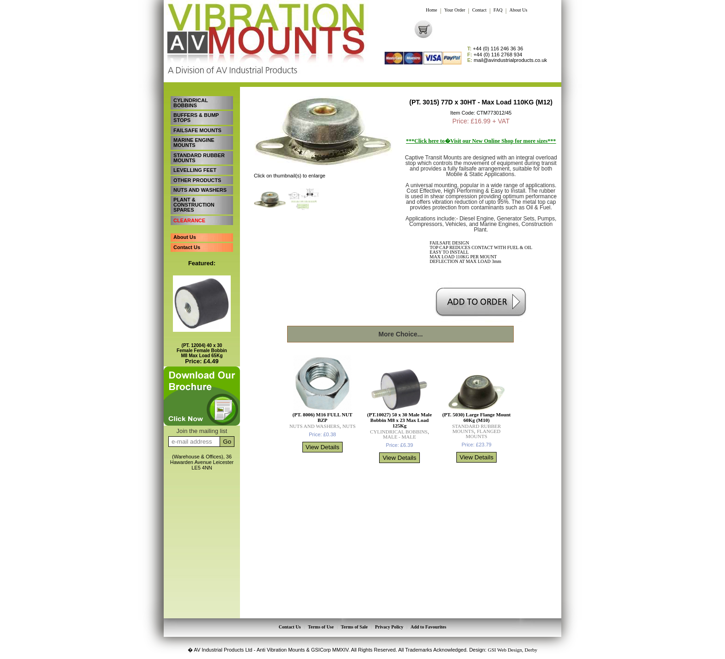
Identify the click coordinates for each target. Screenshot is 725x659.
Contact (479, 10)
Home (431, 10)
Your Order (454, 10)
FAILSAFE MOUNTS (197, 128)
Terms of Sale (354, 626)
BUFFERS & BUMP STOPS (195, 116)
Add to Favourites (427, 626)
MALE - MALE (399, 436)
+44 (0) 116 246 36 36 (495, 48)
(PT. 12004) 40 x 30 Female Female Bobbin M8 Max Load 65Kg (202, 342)
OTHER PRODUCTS (197, 175)
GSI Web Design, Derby (512, 649)
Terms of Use (321, 626)
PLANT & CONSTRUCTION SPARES (193, 199)
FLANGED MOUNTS (483, 433)
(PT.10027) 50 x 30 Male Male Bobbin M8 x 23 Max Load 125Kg (399, 420)
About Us (519, 10)
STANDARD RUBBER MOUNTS (198, 154)
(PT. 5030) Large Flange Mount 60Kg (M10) (476, 417)
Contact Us (186, 239)
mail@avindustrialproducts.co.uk (507, 60)
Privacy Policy (389, 626)
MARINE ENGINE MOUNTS (193, 140)
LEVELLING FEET (194, 166)
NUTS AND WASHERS (199, 185)
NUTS (349, 426)
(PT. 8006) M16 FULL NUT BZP (323, 417)
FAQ (497, 10)
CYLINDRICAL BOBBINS (190, 102)
